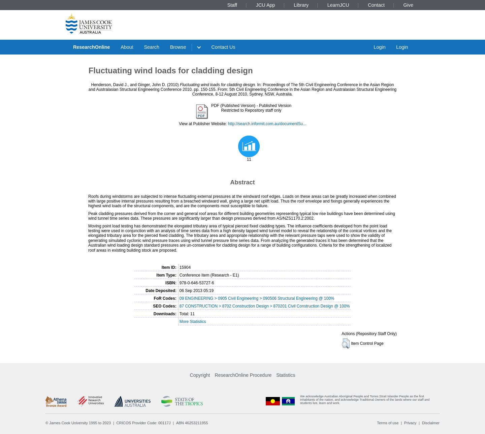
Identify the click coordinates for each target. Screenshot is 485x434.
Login (379, 47)
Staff (232, 5)
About (127, 47)
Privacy (410, 423)
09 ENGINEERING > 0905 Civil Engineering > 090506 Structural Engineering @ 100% (257, 298)
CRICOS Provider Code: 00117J (144, 423)
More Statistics (193, 321)
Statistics (285, 375)
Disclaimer (431, 423)
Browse (178, 47)
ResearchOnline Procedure (243, 375)
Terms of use (387, 423)
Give (408, 5)
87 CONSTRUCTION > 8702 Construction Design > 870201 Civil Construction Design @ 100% (265, 306)
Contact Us (223, 47)
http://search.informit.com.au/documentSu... (267, 123)
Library (301, 5)
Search (151, 47)
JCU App (265, 5)
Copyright (200, 375)
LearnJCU (338, 5)
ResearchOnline (91, 47)
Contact (376, 5)
